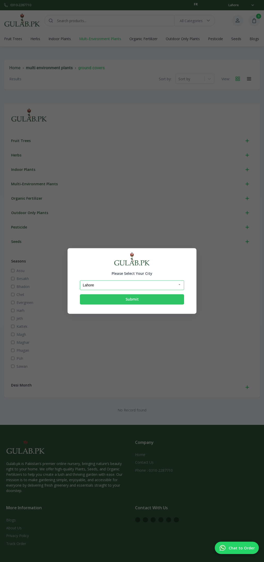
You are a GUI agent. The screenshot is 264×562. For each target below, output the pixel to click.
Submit (132, 299)
